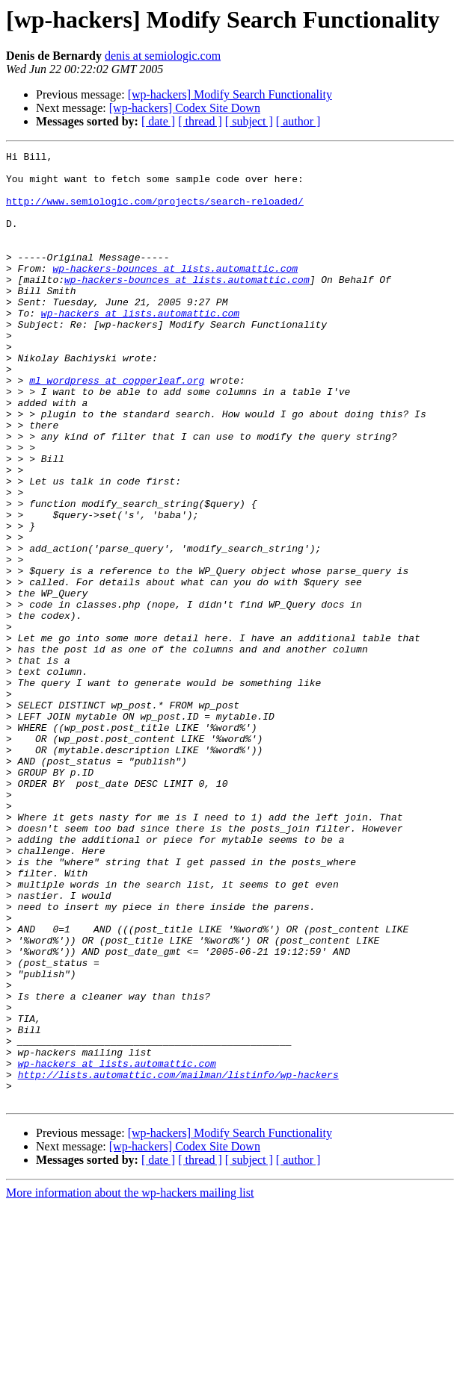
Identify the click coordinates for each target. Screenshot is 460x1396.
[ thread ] (200, 121)
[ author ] (298, 121)
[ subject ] (249, 121)
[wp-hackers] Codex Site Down (184, 108)
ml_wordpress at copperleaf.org (116, 427)
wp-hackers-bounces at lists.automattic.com (175, 292)
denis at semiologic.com (163, 55)
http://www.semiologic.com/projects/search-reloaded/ (155, 212)
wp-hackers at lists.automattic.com (140, 346)
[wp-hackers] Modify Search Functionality (230, 94)
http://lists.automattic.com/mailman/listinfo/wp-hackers (178, 1260)
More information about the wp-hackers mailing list (130, 1383)
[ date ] (158, 121)
